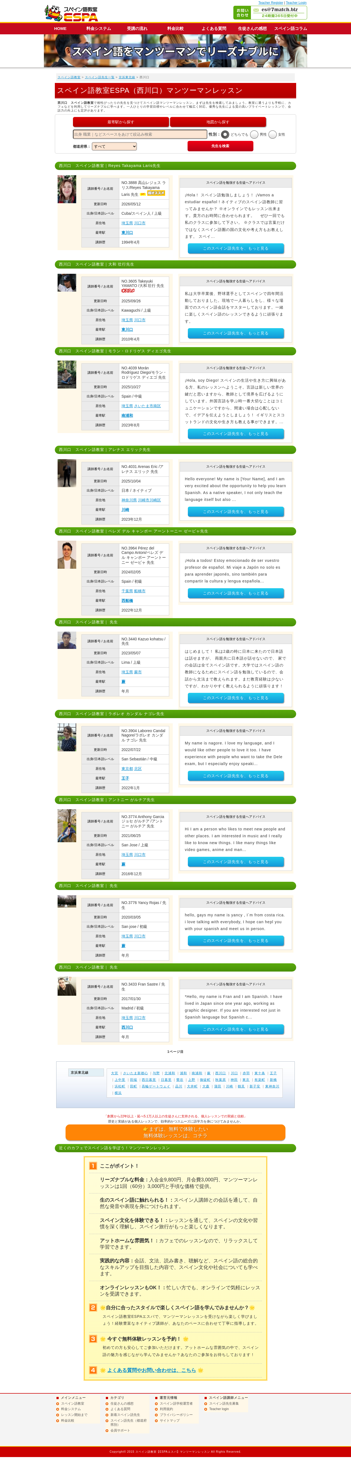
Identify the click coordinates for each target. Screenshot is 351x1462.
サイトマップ (170, 1420)
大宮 (114, 1073)
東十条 (259, 1073)
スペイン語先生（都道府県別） (129, 1423)
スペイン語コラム (290, 28)
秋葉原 (220, 1080)
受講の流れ (137, 28)
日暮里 (166, 1080)
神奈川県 (129, 500)
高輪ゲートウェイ (156, 1086)
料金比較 (175, 28)
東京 (246, 1080)
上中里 (120, 1080)
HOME (60, 28)
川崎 (125, 509)
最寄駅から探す (120, 122)
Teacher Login (296, 3)
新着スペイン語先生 (125, 1415)
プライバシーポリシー (176, 1415)
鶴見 (241, 1086)
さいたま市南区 (147, 406)
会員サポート (120, 1430)
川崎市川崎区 (149, 500)
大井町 (192, 1086)
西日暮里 (149, 1080)
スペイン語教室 (69, 77)
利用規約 (166, 1409)
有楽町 (259, 1080)
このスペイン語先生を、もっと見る (236, 248)
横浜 (118, 1093)
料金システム (98, 28)
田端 (133, 1080)
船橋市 (140, 591)
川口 (234, 1073)
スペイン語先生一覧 (100, 77)
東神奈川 (272, 1086)
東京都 (127, 768)
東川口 (127, 232)
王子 (125, 778)
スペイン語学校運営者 (176, 1403)
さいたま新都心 (135, 1073)
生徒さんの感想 (252, 28)
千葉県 (127, 591)
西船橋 (127, 600)
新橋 (273, 1080)
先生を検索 (220, 146)
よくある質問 (214, 28)
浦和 (183, 1073)
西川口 (127, 1027)
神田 (234, 1080)
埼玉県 (127, 223)
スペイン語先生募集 (224, 1403)
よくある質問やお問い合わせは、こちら (151, 1370)
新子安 (255, 1086)
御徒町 (205, 1080)
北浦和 (170, 1073)
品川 (178, 1086)
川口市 (140, 223)
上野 (191, 1080)
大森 (206, 1086)
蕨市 (138, 672)
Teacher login (219, 1409)
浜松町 (120, 1086)
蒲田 (217, 1086)
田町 (133, 1086)
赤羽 (246, 1073)
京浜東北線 (127, 77)
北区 (138, 768)
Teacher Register (270, 3)
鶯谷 (179, 1080)
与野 (156, 1073)
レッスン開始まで (74, 1415)
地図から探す (218, 122)
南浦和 (127, 415)
